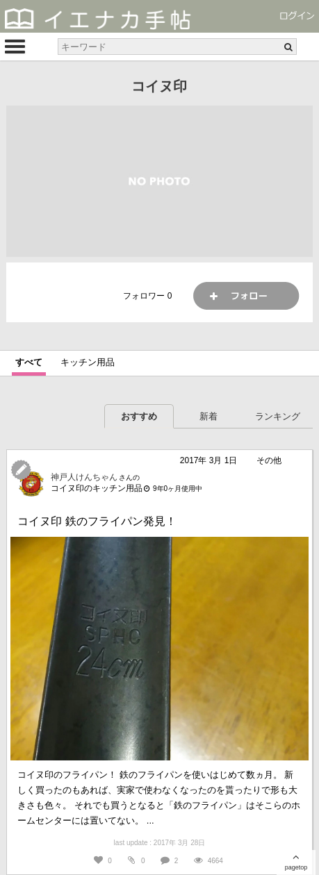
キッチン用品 (87, 362)
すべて (28, 362)
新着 (208, 416)
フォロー (246, 296)
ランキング (277, 416)
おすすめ (139, 416)
